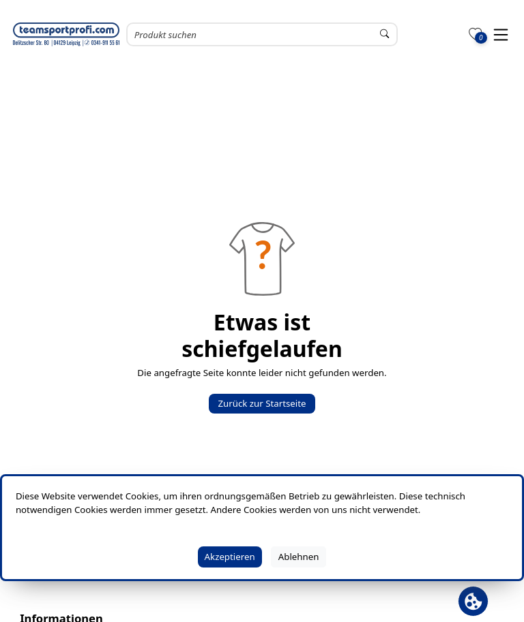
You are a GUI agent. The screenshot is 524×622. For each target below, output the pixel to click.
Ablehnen (298, 556)
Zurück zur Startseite (262, 403)
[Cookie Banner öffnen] (473, 601)
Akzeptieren (230, 556)
